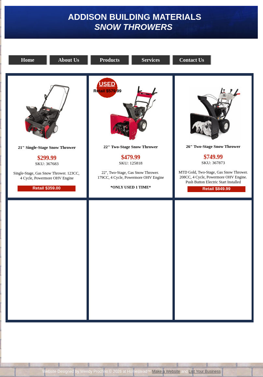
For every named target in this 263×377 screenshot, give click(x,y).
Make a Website (166, 371)
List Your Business (205, 371)
